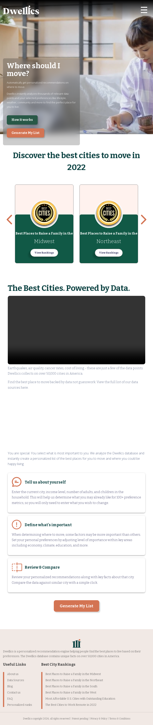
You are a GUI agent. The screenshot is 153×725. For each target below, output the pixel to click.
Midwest (44, 241)
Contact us (14, 692)
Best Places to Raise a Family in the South (71, 686)
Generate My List (25, 133)
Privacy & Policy (98, 718)
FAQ (10, 698)
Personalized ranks (19, 705)
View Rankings (44, 252)
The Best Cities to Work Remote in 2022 (70, 705)
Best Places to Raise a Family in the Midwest (73, 674)
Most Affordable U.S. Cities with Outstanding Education (80, 698)
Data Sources (15, 680)
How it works (22, 120)
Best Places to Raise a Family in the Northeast (74, 680)
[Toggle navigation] (144, 10)
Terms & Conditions (119, 718)
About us (13, 674)
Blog (10, 686)
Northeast (108, 241)
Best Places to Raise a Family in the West (70, 692)
